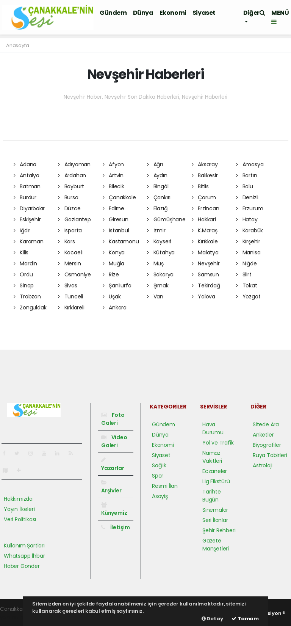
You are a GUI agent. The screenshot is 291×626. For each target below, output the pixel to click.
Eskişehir (27, 219)
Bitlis (200, 186)
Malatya (205, 252)
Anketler (263, 434)
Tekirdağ (206, 285)
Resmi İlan (165, 486)
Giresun (115, 219)
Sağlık (159, 465)
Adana (25, 164)
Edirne (113, 208)
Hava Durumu (213, 428)
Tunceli (70, 296)
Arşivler (111, 487)
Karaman (29, 241)
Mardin (25, 263)
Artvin (113, 175)
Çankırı (159, 197)
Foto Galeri (113, 419)
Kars (66, 241)
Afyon (113, 164)
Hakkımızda (18, 499)
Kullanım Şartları (24, 545)
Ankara (115, 307)
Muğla (114, 263)
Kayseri (159, 241)
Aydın (157, 175)
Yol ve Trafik (218, 442)
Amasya (249, 164)
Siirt (244, 274)
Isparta (70, 230)
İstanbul (116, 230)
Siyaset (204, 12)
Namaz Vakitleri (212, 457)
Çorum (204, 197)
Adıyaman (74, 164)
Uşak (112, 296)
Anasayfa (17, 45)
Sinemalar (215, 510)
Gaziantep (74, 219)
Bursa (68, 197)
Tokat (246, 285)
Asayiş (160, 496)
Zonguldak (30, 307)
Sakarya (160, 274)
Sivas (67, 285)
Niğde (246, 263)
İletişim (115, 527)
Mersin (69, 263)
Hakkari (204, 219)
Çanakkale (119, 197)
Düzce (69, 208)
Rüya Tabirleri (270, 455)
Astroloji (262, 465)
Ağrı (155, 164)
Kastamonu (121, 241)
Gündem (113, 12)
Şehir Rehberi (219, 530)
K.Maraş (204, 230)
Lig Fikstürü (216, 481)
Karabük (249, 230)
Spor (157, 475)
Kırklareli (71, 307)
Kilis (21, 252)
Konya (114, 252)
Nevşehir (206, 263)
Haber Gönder (22, 566)
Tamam (245, 618)
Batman (27, 186)
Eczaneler (214, 471)
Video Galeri (114, 441)
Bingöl (157, 186)
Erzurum (249, 208)
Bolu (244, 186)
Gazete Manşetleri (215, 544)
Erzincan (205, 208)
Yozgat (248, 296)
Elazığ (157, 208)
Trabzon (27, 296)
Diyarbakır (29, 208)
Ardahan (72, 175)
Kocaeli (70, 252)
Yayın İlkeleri (19, 509)
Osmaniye (74, 274)
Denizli (247, 197)
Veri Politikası (20, 519)
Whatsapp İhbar (24, 556)
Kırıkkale (205, 241)
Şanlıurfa (117, 285)
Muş (155, 263)
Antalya (26, 175)
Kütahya (161, 252)
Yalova (203, 296)
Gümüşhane (166, 219)
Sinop (24, 285)
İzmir (156, 230)
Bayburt (71, 186)
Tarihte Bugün (211, 495)
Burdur (25, 197)
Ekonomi (173, 12)
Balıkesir (205, 175)
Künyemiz (114, 509)
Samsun (205, 274)
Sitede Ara (266, 424)
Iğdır (22, 230)
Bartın (246, 175)
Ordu (23, 274)
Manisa (248, 252)
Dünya (143, 12)
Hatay (247, 219)
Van (155, 296)
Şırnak (157, 285)
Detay (212, 618)
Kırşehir (248, 241)
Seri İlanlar (215, 520)
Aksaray (205, 164)
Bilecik (113, 186)
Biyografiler (267, 445)
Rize (111, 274)
